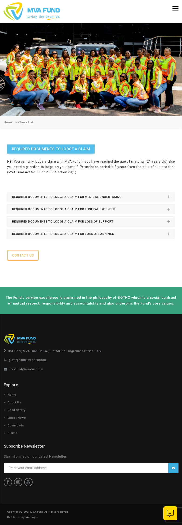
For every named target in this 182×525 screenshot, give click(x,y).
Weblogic (32, 517)
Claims (12, 433)
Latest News (16, 417)
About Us (14, 402)
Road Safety (16, 410)
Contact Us (23, 255)
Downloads (15, 425)
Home (11, 394)
